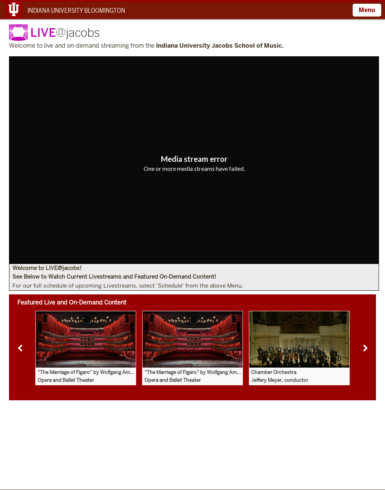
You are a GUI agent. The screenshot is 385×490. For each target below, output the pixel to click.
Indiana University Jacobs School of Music (219, 46)
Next (364, 348)
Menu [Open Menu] (367, 10)
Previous (20, 348)
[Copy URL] (194, 179)
